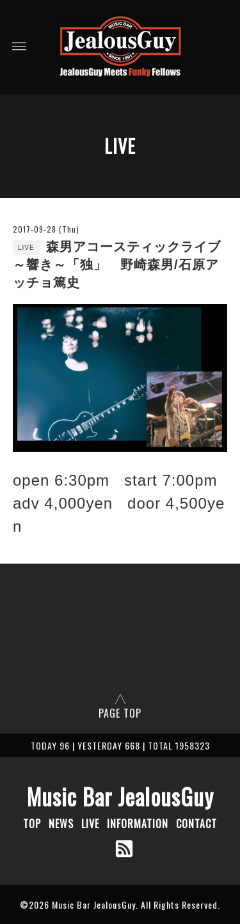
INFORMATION (137, 823)
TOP (32, 823)
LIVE (90, 823)
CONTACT (196, 823)
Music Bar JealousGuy (120, 796)
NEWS (61, 823)
